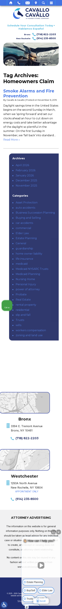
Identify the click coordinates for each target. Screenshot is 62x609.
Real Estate (42, 299)
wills (38, 325)
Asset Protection (46, 202)
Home (11, 3)
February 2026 (45, 170)
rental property (45, 304)
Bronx (40, 34)
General (40, 243)
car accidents (43, 223)
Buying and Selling (47, 217)
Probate (40, 294)
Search (43, 3)
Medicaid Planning (47, 274)
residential (42, 309)
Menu (51, 3)
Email (27, 3)
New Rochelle (36, 38)
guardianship (43, 248)
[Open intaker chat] (27, 607)
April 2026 (41, 165)
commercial (43, 228)
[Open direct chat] (53, 532)
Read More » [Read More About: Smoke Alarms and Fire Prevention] (11, 139)
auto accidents (45, 207)
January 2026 (44, 175)
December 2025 (46, 180)
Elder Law (41, 233)
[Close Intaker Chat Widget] (58, 532)
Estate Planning (45, 238)
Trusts (39, 320)
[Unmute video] (41, 565)
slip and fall (42, 314)
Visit (35, 3)
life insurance (44, 258)
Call (19, 3)
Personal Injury (45, 284)
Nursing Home (44, 279)
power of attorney (47, 289)
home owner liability (48, 253)
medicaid (41, 263)
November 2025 (46, 185)
